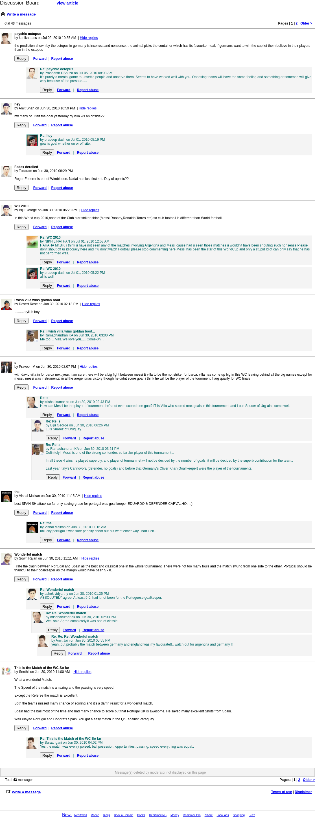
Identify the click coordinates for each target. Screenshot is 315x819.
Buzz (252, 815)
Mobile (95, 815)
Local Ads (223, 815)
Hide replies (89, 38)
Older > (306, 23)
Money (174, 815)
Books (141, 815)
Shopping (239, 815)
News (67, 814)
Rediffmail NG (158, 815)
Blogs (106, 815)
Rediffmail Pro (192, 815)
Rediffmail (80, 815)
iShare (209, 815)
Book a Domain (123, 815)
